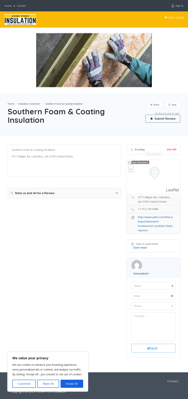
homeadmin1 (141, 273)
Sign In (179, 5)
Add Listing (174, 17)
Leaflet (172, 190)
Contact (21, 5)
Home (8, 5)
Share (154, 104)
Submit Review (163, 118)
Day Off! (171, 149)
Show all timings (154, 154)
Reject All (48, 383)
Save (172, 104)
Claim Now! (140, 247)
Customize (24, 383)
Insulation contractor (29, 103)
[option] (94, 60)
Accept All (72, 383)
